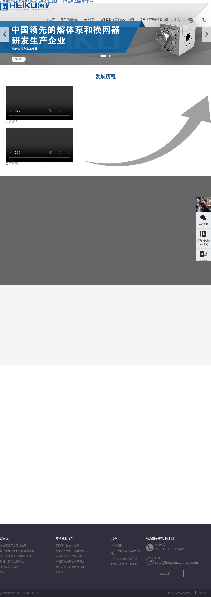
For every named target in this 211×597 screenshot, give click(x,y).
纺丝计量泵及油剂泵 (12, 561)
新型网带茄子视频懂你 (69, 556)
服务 (114, 538)
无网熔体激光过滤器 (67, 545)
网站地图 (203, 592)
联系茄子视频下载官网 (124, 564)
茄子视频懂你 (69, 19)
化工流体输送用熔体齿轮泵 (16, 556)
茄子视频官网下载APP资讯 (117, 19)
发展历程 (105, 76)
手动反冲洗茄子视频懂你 (70, 561)
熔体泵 (51, 19)
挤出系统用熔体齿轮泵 (13, 545)
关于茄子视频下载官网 (154, 19)
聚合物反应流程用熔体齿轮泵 (17, 550)
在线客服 (165, 573)
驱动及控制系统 (9, 566)
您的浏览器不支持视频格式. (39, 103)
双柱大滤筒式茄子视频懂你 (71, 566)
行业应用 (89, 19)
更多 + (4, 571)
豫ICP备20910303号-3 (180, 592)
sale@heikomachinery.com (176, 562)
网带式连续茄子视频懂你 (70, 550)
